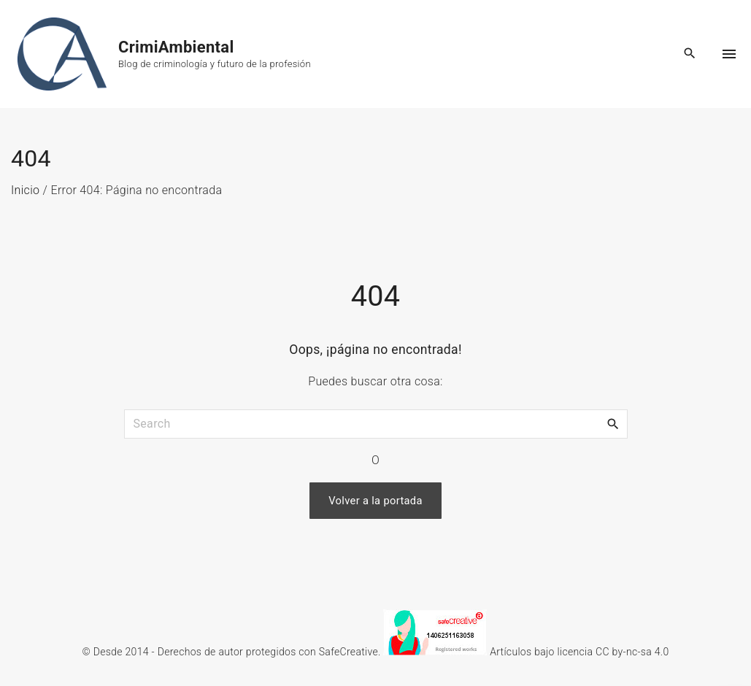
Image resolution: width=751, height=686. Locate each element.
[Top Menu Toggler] (729, 54)
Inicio (25, 190)
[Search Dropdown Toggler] (690, 54)
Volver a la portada (375, 500)
